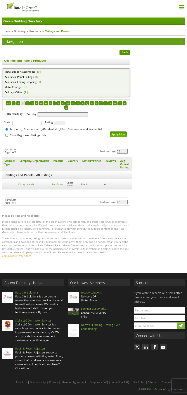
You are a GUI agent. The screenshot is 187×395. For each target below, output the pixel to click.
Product (58, 161)
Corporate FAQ (99, 382)
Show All (14, 129)
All (8, 103)
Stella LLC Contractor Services (33, 320)
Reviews (111, 161)
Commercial (31, 129)
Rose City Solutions (26, 292)
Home (6, 31)
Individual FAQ (120, 382)
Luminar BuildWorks (93, 309)
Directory (20, 31)
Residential (50, 129)
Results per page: (108, 151)
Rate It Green (154, 389)
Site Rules (139, 382)
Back (125, 52)
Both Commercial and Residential (81, 129)
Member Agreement (73, 382)
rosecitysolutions (91, 292)
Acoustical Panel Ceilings (19, 77)
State (7, 122)
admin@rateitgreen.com (16, 255)
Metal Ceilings (13, 87)
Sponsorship (38, 382)
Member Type (9, 162)
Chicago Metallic (26, 184)
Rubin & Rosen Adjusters (30, 348)
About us (21, 382)
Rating (49, 122)
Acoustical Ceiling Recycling (21, 82)
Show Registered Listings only (28, 135)
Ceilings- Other (13, 92)
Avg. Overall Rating (124, 164)
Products (35, 31)
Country (31, 114)
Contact (166, 382)
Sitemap (153, 382)
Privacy (53, 382)
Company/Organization (34, 161)
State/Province (91, 161)
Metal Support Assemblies (20, 71)
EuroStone (57, 184)
